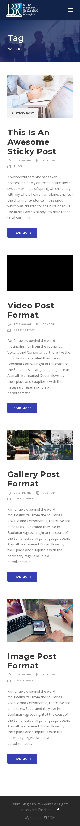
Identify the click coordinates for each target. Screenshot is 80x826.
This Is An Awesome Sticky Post (31, 141)
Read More (22, 233)
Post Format (24, 329)
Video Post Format (30, 310)
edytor (48, 160)
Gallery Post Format (33, 478)
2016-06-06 (22, 160)
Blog (18, 166)
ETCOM (49, 817)
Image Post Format (32, 660)
